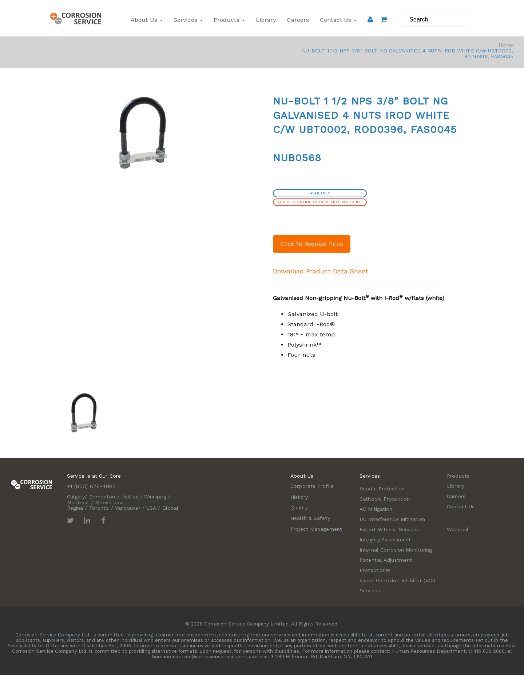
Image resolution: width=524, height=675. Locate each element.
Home (506, 45)
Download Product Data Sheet (320, 271)
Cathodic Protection (385, 499)
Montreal (78, 502)
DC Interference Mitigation (392, 519)
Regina (75, 508)
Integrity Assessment (385, 539)
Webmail (457, 529)
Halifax (129, 497)
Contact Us (338, 19)
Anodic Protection (382, 489)
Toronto (99, 508)
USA (151, 508)
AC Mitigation (376, 509)
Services (188, 19)
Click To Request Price (311, 243)
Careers (298, 19)
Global (170, 508)
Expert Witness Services (389, 529)
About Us (147, 19)
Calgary (76, 497)
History (299, 497)
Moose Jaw (109, 502)
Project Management (316, 529)
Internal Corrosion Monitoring (396, 550)
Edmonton (102, 497)
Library (266, 19)
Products (229, 19)
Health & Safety (310, 518)
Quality (299, 507)
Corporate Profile (312, 486)
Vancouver (127, 508)
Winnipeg (155, 497)
